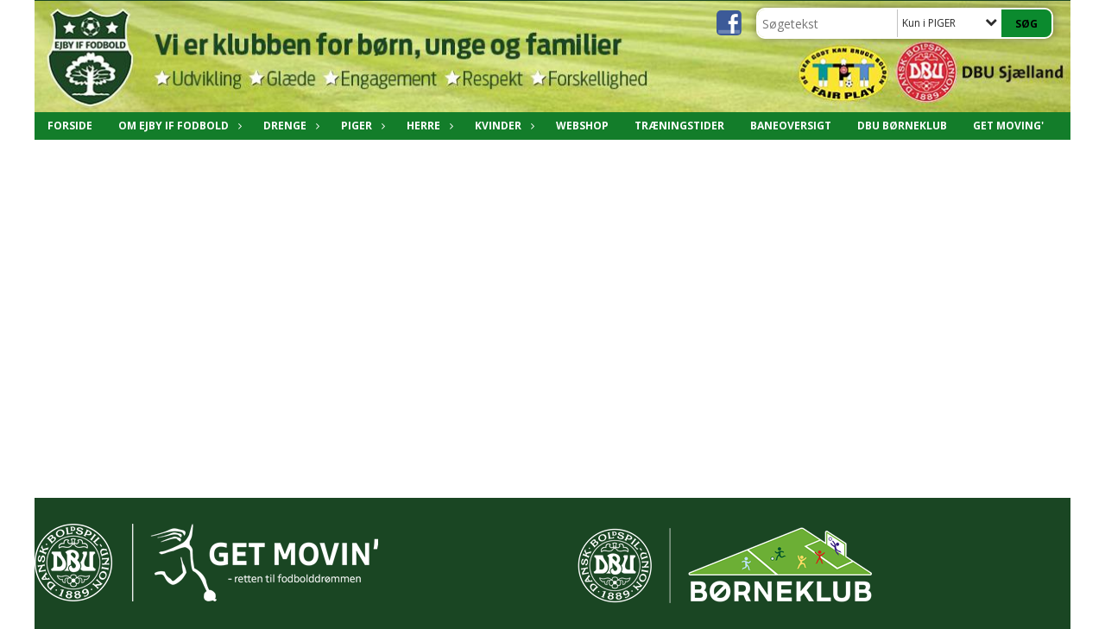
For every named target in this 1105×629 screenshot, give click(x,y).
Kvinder (502, 125)
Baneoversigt (790, 125)
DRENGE (289, 125)
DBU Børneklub (902, 125)
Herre (428, 125)
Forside (69, 125)
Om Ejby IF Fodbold (177, 125)
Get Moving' (1008, 125)
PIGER (361, 125)
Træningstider (679, 125)
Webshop (582, 125)
